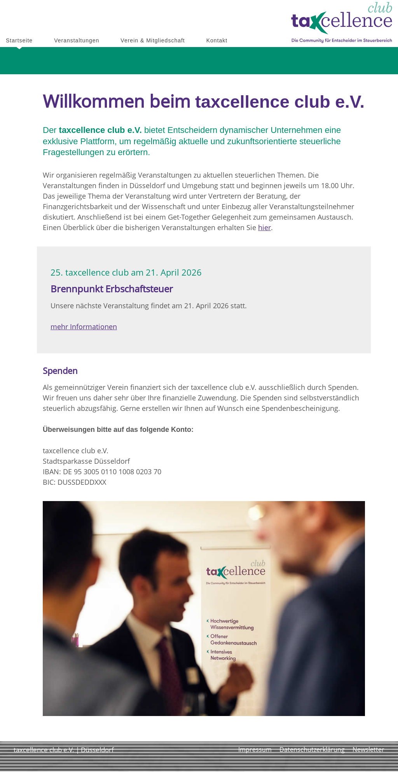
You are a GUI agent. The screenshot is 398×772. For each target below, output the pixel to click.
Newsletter (368, 749)
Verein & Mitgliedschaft (152, 40)
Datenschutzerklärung (312, 749)
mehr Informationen (84, 326)
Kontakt (216, 40)
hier (264, 227)
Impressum (255, 749)
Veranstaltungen (76, 40)
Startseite (19, 40)
